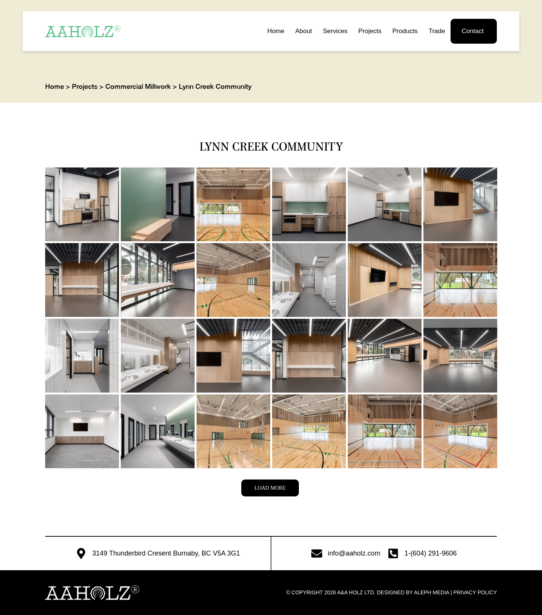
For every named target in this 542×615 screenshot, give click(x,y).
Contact (472, 31)
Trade (437, 31)
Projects (369, 31)
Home (275, 31)
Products (405, 31)
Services (335, 31)
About (303, 31)
